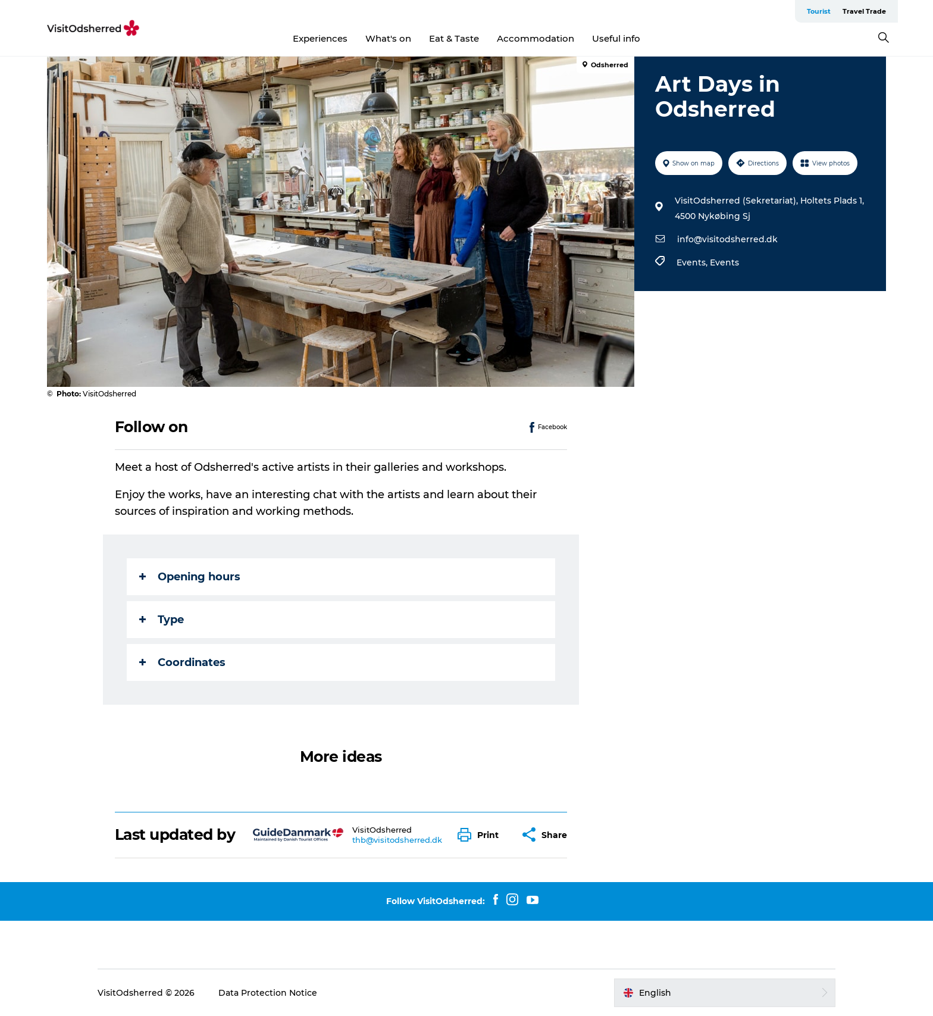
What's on (388, 38)
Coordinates (182, 662)
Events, (693, 262)
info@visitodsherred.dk (727, 239)
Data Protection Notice (267, 992)
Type (161, 619)
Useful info (616, 38)
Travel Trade (864, 11)
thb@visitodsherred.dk (397, 840)
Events (724, 262)
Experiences (320, 38)
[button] (481, 835)
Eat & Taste (454, 38)
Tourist (819, 11)
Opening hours (189, 576)
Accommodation (535, 38)
